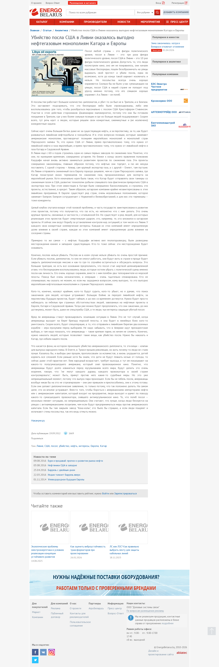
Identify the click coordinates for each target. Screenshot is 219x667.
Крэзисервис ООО (161, 100)
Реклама (55, 608)
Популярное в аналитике (166, 61)
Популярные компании (165, 74)
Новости (124, 22)
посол (54, 445)
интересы (84, 445)
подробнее (168, 623)
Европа (95, 445)
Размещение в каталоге (83, 2)
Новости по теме (45, 457)
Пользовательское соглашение (80, 623)
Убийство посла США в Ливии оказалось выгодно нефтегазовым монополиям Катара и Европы (127, 30)
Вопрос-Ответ (53, 2)
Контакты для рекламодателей (79, 615)
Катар (103, 445)
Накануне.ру (38, 420)
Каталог (42, 22)
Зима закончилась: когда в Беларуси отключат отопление (167, 45)
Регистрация (178, 2)
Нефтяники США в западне (62, 465)
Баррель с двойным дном (61, 470)
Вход (158, 2)
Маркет (36, 612)
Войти (105, 493)
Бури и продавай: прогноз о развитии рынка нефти (75, 460)
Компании (67, 22)
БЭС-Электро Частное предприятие (159, 87)
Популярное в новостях (165, 37)
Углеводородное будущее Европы (66, 479)
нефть (74, 445)
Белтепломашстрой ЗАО (163, 124)
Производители (95, 22)
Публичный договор (57, 615)
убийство (64, 445)
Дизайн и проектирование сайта (161, 652)
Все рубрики (145, 12)
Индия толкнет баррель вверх (64, 474)
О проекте (36, 2)
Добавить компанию (176, 12)
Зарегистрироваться (125, 493)
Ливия (40, 445)
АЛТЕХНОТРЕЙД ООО (164, 112)
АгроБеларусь (96, 608)
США (47, 445)
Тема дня (156, 50)
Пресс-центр (179, 22)
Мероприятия (150, 22)
